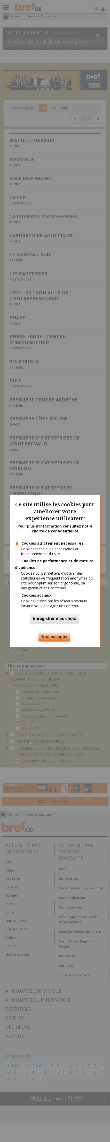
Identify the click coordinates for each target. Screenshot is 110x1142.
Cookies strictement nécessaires (52, 543)
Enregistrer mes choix (54, 619)
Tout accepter (54, 637)
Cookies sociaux (36, 595)
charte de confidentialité (55, 531)
